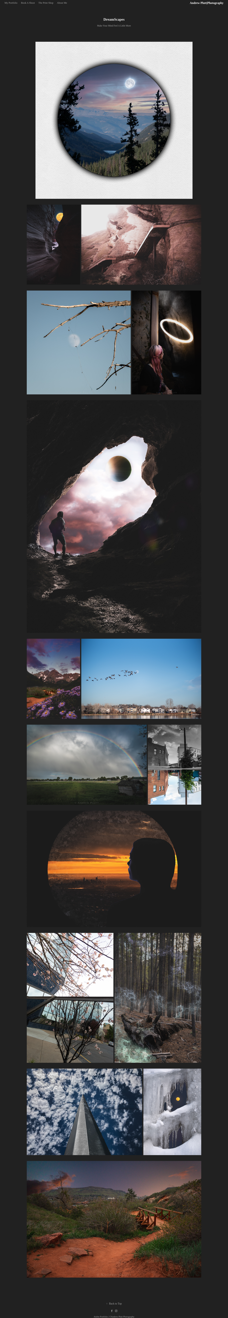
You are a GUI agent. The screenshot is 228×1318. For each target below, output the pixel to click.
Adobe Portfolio (101, 1317)
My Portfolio (11, 2)
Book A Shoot (28, 2)
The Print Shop (45, 2)
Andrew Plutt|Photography (206, 3)
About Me (62, 2)
